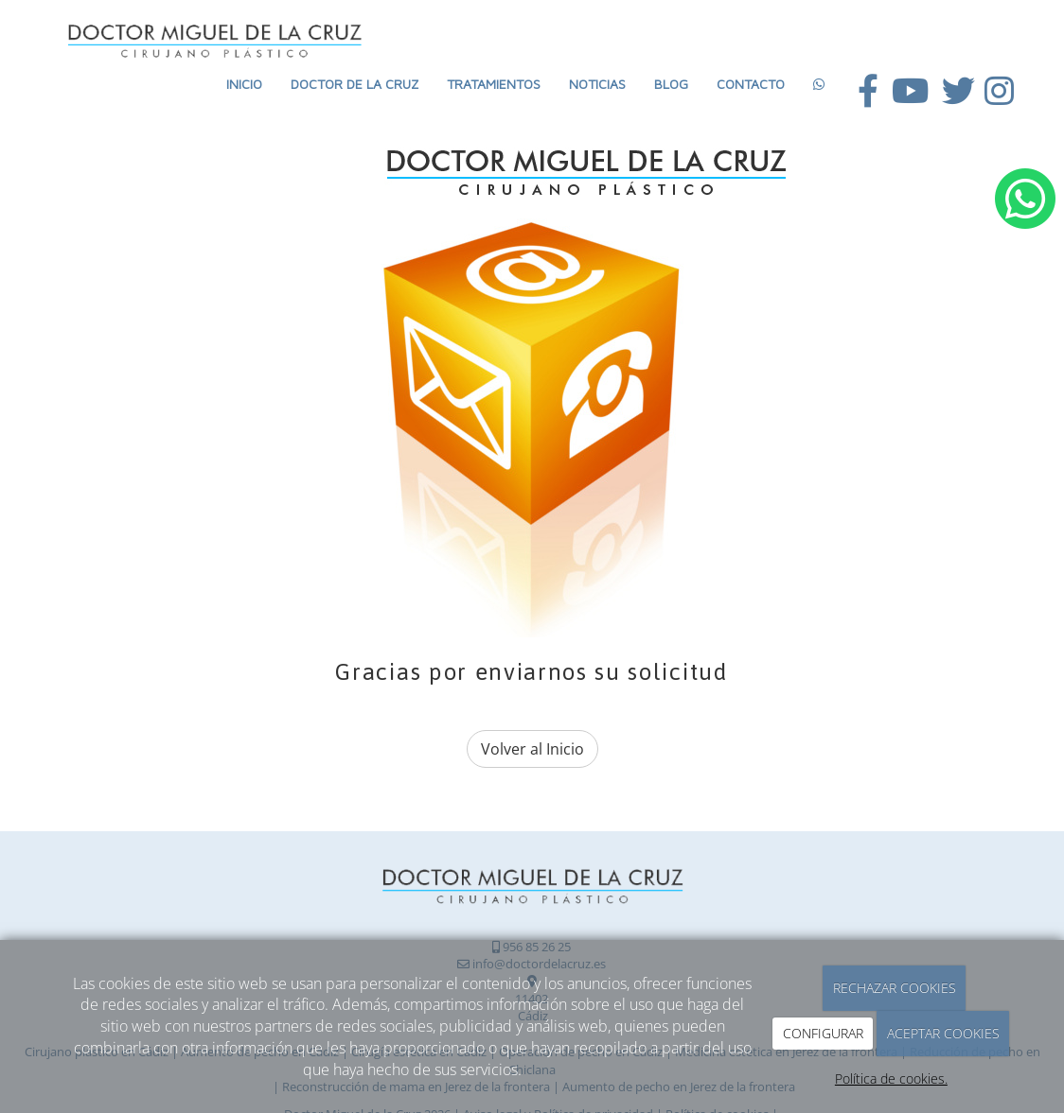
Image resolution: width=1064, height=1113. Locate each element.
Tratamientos (494, 84)
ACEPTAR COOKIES (943, 1033)
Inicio (244, 84)
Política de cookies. (891, 1078)
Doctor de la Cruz (354, 84)
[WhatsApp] (819, 82)
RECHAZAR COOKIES (894, 988)
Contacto (751, 84)
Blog (671, 84)
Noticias (597, 84)
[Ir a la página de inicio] (195, 31)
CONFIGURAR (823, 1033)
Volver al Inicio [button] (532, 749)
